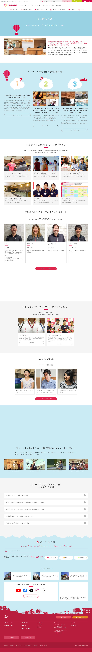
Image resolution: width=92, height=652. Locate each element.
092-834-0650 (38, 557)
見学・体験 (24, 625)
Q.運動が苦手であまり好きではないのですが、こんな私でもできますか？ (25, 508)
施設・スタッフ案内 (40, 10)
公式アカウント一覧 (30, 595)
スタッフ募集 (68, 545)
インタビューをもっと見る (47, 398)
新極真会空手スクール (59, 632)
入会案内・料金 (26, 10)
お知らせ (13, 10)
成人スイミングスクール (60, 624)
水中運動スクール (58, 625)
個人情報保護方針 (28, 644)
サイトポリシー (19, 644)
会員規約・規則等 (43, 644)
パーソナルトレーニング (47, 545)
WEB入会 (87, 1)
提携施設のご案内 (27, 636)
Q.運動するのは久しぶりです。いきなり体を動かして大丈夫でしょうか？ (25, 502)
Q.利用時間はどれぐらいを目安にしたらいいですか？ (20, 515)
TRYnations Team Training (60, 627)
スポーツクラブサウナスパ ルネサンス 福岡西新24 (40, 5)
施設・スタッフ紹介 (48, 268)
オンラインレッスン (34, 545)
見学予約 (82, 557)
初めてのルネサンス (9, 622)
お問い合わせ (52, 557)
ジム (39, 625)
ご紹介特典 (11, 636)
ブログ (81, 10)
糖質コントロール (59, 545)
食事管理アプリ (24, 545)
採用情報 (67, 1)
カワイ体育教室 (58, 631)
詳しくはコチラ (17, 115)
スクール (71, 10)
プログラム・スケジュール (57, 10)
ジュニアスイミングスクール (61, 629)
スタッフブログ (80, 617)
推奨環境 (35, 644)
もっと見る (36, 342)
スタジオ (40, 624)
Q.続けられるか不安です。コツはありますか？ (18, 522)
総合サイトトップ (55, 1)
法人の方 (44, 1)
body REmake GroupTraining (61, 628)
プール (40, 627)
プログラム (41, 622)
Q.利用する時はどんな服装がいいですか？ (17, 495)
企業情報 (12, 644)
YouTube (63, 617)
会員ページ (77, 1)
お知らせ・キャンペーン (10, 625)
